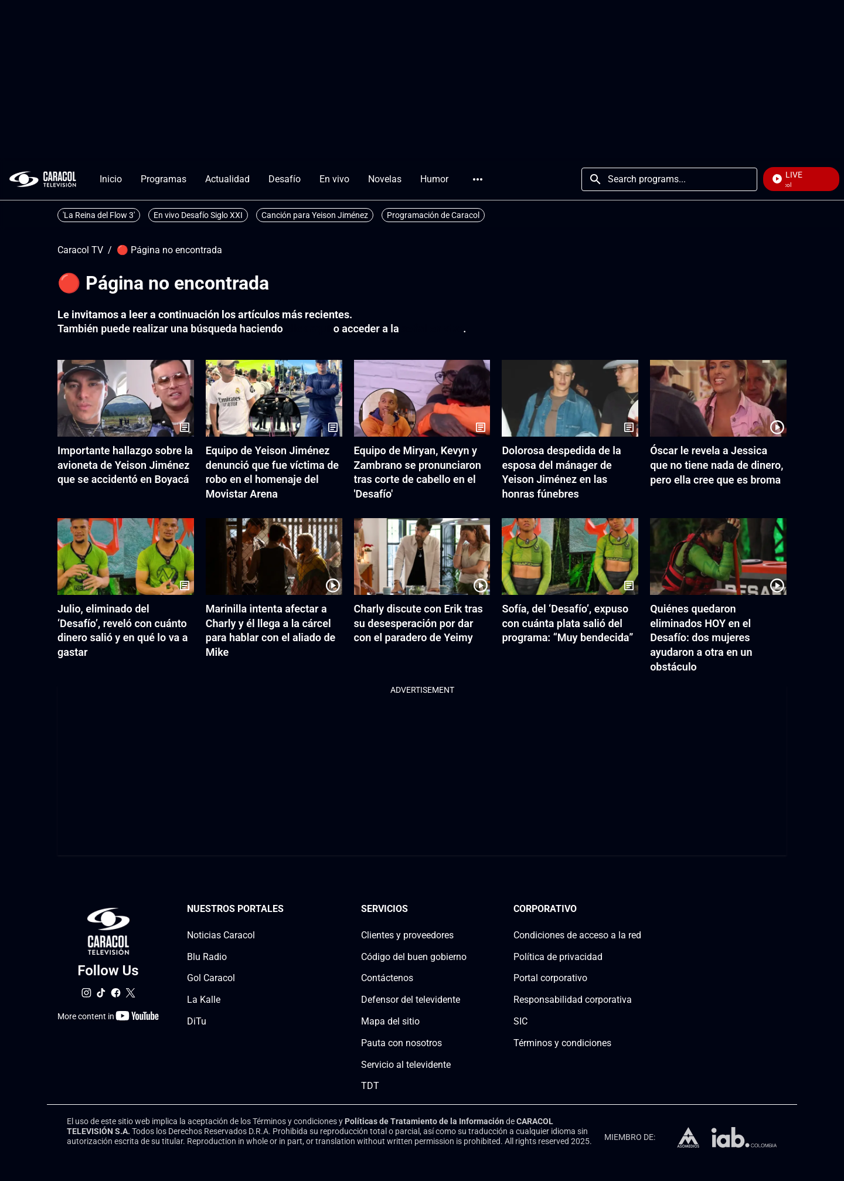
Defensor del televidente (410, 999)
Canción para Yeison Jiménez (314, 215)
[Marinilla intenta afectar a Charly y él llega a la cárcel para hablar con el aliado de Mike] (274, 556)
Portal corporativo (550, 977)
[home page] (43, 179)
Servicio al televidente (406, 1064)
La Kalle (203, 999)
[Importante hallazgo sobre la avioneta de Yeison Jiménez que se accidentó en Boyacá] (125, 398)
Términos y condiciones (562, 1042)
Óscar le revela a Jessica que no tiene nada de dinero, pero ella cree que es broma (716, 465)
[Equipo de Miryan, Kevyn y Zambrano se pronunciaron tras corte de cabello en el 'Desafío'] (422, 398)
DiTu (196, 1021)
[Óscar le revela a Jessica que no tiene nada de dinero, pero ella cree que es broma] (718, 398)
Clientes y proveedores (407, 934)
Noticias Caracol (221, 934)
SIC (520, 1021)
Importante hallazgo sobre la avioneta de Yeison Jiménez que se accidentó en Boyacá (125, 465)
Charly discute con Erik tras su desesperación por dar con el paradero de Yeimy (418, 623)
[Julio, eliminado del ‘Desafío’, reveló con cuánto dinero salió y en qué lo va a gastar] (125, 556)
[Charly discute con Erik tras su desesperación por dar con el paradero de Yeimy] (422, 556)
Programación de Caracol (433, 215)
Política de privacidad (558, 956)
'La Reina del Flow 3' (99, 215)
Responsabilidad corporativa (572, 999)
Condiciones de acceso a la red (577, 934)
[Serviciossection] (463, 909)
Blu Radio (207, 956)
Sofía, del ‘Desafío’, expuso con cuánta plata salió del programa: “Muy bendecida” (567, 623)
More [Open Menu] (478, 179)
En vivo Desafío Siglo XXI (198, 215)
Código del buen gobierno (414, 956)
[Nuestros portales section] (287, 909)
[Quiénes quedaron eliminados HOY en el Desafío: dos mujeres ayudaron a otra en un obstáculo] (718, 556)
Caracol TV (80, 250)
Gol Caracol (211, 977)
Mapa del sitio (390, 1021)
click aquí (308, 328)
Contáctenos (387, 977)
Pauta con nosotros (401, 1042)
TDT (370, 1085)
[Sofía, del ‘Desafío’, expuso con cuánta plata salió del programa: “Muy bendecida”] (570, 556)
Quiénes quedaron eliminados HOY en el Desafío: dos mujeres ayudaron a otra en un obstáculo (701, 638)
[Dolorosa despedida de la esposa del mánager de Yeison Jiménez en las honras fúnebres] (570, 398)
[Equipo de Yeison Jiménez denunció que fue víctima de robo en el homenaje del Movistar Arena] (274, 398)
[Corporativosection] (637, 909)
